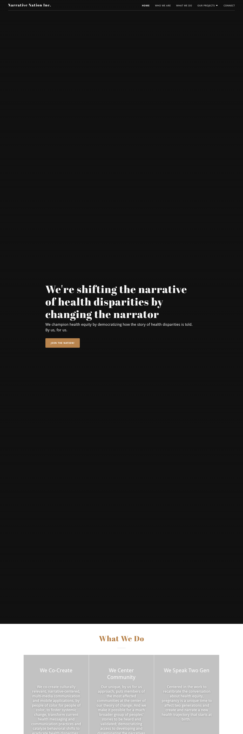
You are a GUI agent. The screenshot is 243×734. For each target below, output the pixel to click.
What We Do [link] (184, 5)
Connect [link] (229, 5)
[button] (207, 6)
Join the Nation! (62, 343)
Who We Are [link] (163, 5)
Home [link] (146, 5)
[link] (29, 5)
